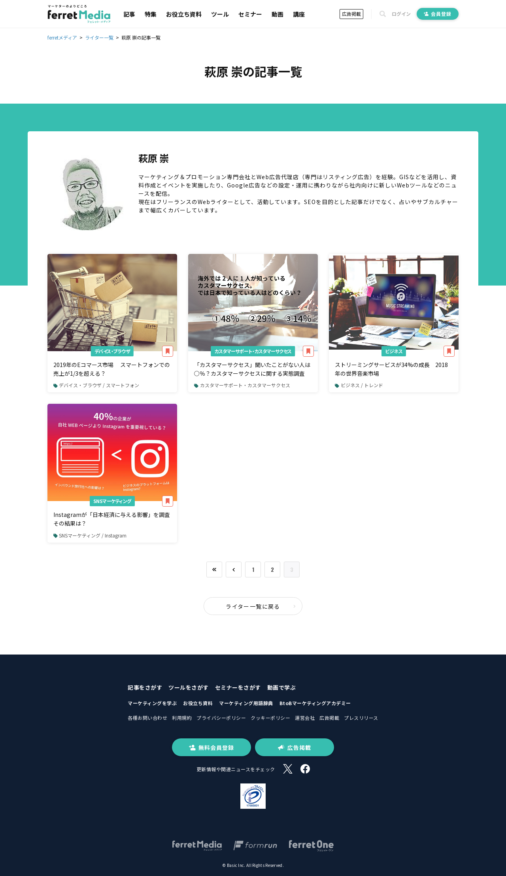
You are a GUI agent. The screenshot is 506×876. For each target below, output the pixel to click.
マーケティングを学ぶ (152, 703)
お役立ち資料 (184, 14)
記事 (129, 14)
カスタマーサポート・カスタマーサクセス (253, 351)
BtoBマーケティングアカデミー (315, 703)
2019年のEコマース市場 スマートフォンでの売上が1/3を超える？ (111, 369)
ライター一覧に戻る (261, 606)
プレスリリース (361, 717)
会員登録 (437, 13)
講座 (299, 14)
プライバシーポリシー (221, 717)
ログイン (401, 13)
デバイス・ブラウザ (112, 351)
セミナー (250, 14)
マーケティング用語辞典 (246, 703)
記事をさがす (145, 687)
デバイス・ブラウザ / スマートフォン (96, 385)
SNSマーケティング (112, 501)
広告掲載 (351, 13)
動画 (277, 14)
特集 (151, 14)
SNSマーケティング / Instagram (89, 535)
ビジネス (393, 351)
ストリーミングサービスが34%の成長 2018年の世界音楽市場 (391, 369)
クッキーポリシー (270, 717)
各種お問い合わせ (147, 717)
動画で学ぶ (281, 687)
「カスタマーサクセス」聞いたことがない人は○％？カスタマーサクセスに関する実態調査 (252, 369)
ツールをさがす (188, 687)
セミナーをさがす (238, 687)
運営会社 (305, 717)
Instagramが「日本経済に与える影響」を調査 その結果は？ (114, 519)
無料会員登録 (211, 747)
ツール (220, 14)
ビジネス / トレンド (359, 385)
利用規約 (182, 717)
